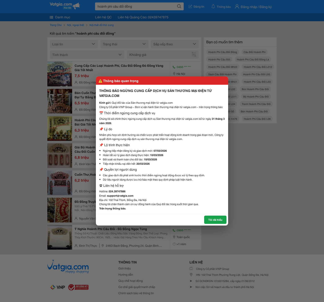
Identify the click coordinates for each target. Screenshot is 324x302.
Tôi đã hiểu (215, 219)
